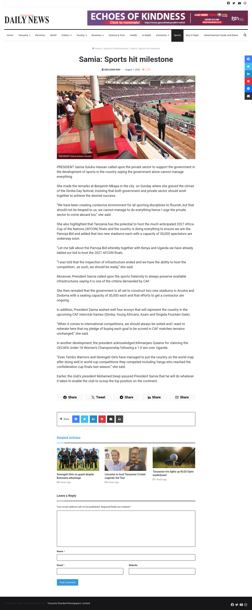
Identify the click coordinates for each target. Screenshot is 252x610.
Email (61, 565)
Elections (40, 35)
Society (80, 35)
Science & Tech (117, 35)
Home (10, 35)
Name (61, 551)
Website (133, 565)
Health (133, 35)
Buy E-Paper (192, 35)
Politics (65, 35)
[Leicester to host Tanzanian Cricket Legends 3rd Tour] (126, 459)
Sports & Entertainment (116, 48)
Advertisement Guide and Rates (221, 35)
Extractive (161, 35)
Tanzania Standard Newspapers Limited (68, 603)
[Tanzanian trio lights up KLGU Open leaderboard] (174, 457)
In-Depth (146, 35)
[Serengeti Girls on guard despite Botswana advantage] (78, 459)
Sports (177, 35)
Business (97, 35)
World (53, 35)
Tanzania (23, 35)
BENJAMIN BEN (112, 69)
